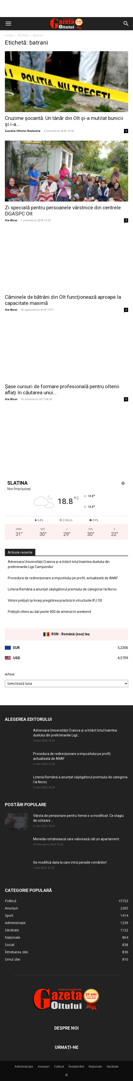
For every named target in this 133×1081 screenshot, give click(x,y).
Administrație (24, 1066)
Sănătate (113, 1066)
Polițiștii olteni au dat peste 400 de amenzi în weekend (49, 612)
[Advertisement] (66, 8)
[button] (8, 23)
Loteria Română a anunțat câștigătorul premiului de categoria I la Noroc (62, 589)
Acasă (9, 35)
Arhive (10, 674)
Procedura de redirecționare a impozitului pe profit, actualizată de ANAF (63, 578)
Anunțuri (43, 1066)
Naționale (95, 1066)
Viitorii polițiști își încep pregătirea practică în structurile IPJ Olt (55, 600)
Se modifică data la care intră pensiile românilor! (70, 862)
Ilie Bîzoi (11, 220)
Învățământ (76, 1066)
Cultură (59, 1066)
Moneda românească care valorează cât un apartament (76, 839)
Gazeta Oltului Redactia (22, 131)
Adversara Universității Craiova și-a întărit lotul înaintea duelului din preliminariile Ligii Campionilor (59, 564)
